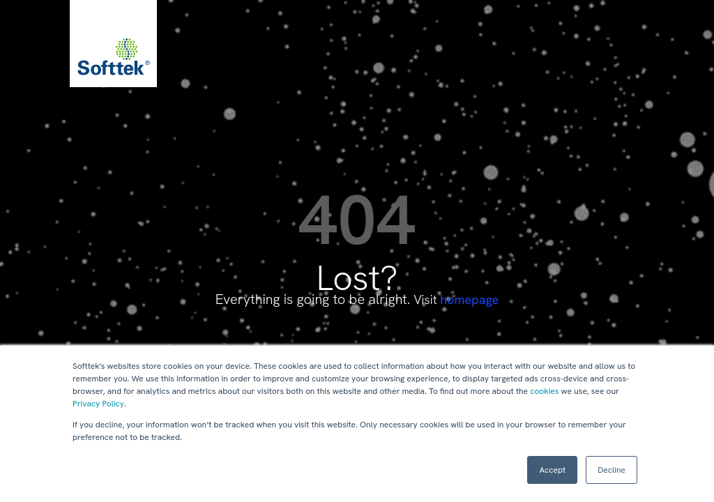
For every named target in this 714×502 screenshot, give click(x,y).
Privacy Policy (98, 403)
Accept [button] (552, 470)
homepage (469, 299)
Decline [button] (611, 470)
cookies (544, 391)
